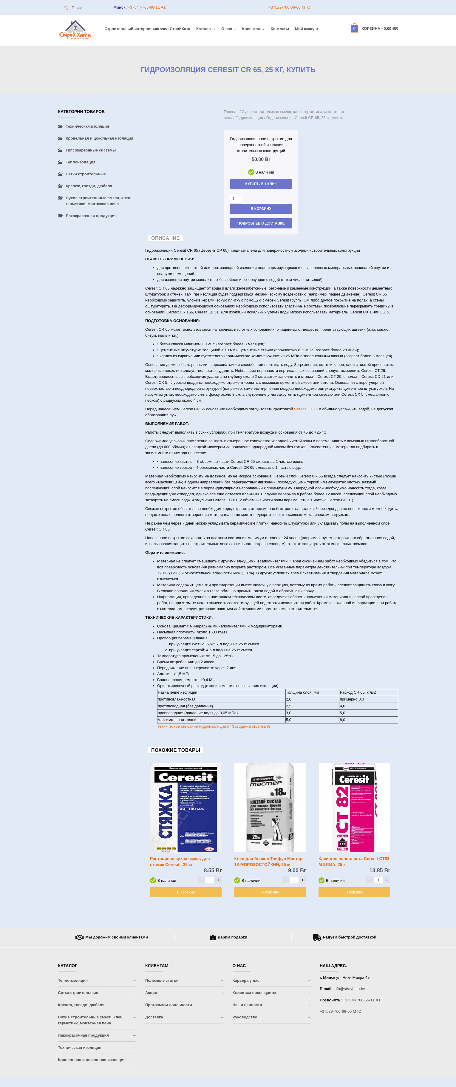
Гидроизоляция (249, 117)
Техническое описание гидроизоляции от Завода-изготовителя (213, 726)
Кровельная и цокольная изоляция (100, 138)
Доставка (154, 1017)
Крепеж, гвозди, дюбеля (89, 186)
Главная (231, 111)
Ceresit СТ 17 (306, 409)
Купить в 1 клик (261, 184)
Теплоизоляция (81, 162)
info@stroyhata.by (349, 989)
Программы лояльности (168, 1005)
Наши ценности (247, 1005)
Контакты (280, 29)
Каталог (205, 29)
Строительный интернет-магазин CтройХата (148, 29)
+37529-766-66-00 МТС (289, 7)
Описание (165, 238)
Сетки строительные (86, 174)
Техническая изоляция (87, 126)
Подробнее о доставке (261, 223)
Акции (151, 992)
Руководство (245, 1017)
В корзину (261, 209)
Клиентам (253, 29)
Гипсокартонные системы (91, 150)
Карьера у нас (246, 980)
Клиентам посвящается (255, 992)
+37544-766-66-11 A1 (146, 7)
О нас (228, 29)
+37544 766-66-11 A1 (362, 1000)
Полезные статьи (162, 980)
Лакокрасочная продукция (91, 216)
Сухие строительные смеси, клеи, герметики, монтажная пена (99, 201)
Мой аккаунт (307, 29)
